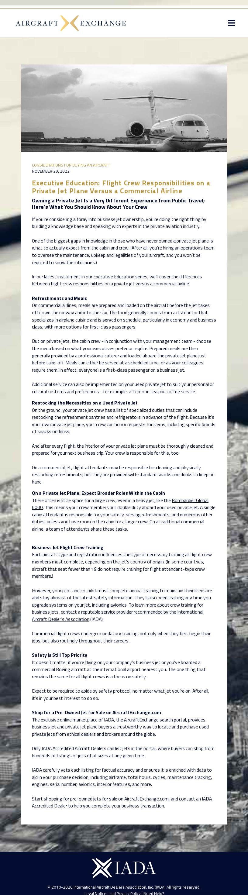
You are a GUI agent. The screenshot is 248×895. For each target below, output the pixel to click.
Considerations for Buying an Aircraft (71, 165)
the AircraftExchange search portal (151, 719)
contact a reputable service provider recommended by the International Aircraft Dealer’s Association (117, 615)
